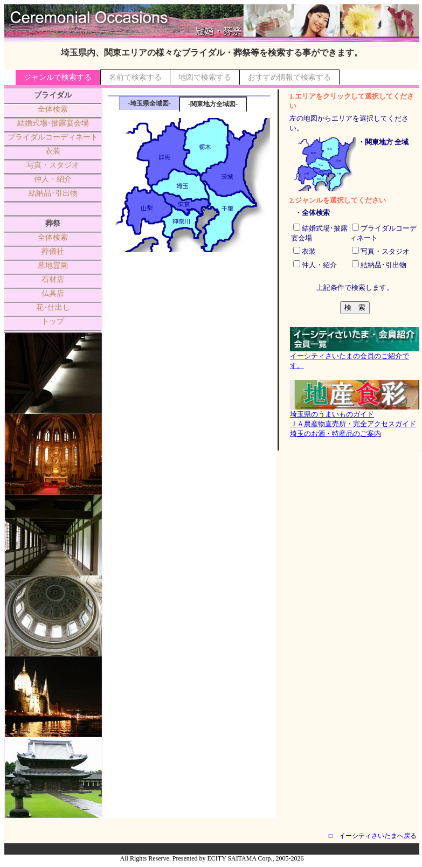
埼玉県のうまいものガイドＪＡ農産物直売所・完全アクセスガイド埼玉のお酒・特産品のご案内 (354, 420)
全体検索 (53, 109)
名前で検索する (135, 77)
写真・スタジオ (52, 165)
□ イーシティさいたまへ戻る (373, 836)
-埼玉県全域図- (149, 103)
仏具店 (52, 293)
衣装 (52, 151)
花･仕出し (53, 307)
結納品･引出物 (53, 193)
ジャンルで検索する (58, 77)
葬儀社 (52, 251)
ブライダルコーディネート (53, 137)
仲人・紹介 (53, 179)
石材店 (52, 279)
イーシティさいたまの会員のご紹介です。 (354, 357)
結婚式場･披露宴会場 (53, 123)
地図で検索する (204, 77)
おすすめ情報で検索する (289, 77)
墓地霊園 (53, 265)
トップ (52, 321)
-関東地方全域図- (213, 104)
